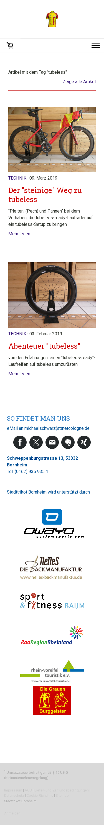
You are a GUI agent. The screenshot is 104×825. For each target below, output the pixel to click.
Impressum (13, 790)
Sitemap (62, 795)
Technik (17, 178)
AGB (28, 790)
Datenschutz (14, 795)
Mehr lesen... (20, 233)
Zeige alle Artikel (79, 81)
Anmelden (12, 813)
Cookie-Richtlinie (40, 795)
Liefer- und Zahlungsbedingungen (61, 790)
